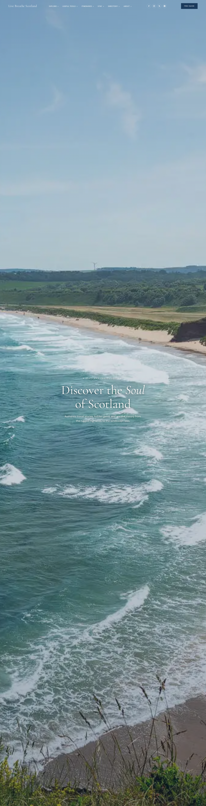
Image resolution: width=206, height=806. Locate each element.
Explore (53, 6)
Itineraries (88, 6)
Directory (113, 6)
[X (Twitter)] (159, 6)
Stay (101, 6)
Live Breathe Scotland (22, 6)
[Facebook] (149, 6)
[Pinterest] (165, 6)
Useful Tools (70, 6)
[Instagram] (154, 6)
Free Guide (189, 6)
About (127, 6)
